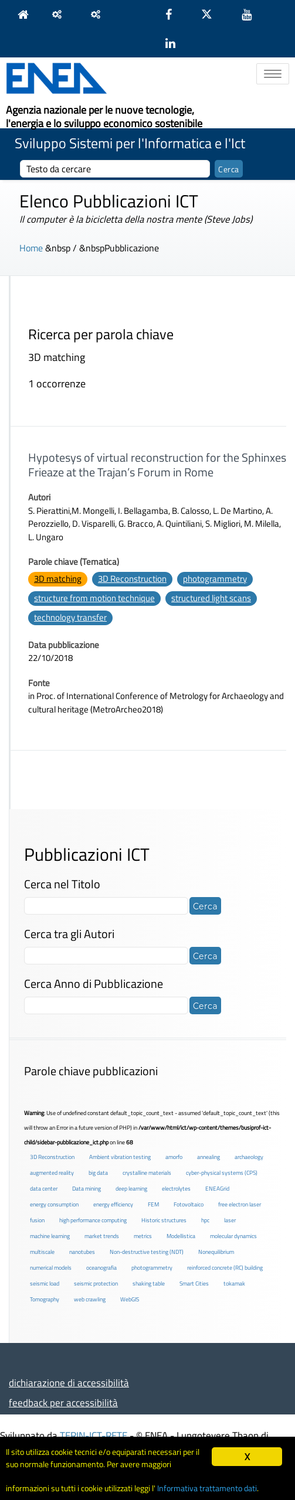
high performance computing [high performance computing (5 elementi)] (93, 1220)
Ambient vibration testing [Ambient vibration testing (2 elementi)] (120, 1157)
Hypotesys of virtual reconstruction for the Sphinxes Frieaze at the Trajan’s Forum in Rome (157, 464)
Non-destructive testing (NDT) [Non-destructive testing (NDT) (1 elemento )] (147, 1251)
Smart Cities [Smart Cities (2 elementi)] (194, 1283)
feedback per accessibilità (63, 1402)
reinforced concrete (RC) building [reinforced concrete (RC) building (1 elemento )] (225, 1267)
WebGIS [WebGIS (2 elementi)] (129, 1299)
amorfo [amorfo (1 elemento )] (173, 1157)
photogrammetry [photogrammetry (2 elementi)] (151, 1267)
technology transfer (70, 617)
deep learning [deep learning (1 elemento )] (131, 1188)
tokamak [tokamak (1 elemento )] (234, 1283)
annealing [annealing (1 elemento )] (208, 1157)
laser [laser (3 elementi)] (230, 1220)
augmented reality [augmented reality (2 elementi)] (52, 1172)
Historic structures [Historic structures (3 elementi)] (164, 1220)
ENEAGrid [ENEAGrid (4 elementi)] (217, 1188)
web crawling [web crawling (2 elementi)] (90, 1299)
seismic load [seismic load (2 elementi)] (44, 1283)
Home (31, 248)
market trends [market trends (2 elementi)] (101, 1236)
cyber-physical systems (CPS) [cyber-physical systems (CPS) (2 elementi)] (221, 1172)
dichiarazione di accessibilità (69, 1382)
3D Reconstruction (132, 578)
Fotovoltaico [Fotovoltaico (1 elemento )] (189, 1204)
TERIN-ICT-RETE (93, 1435)
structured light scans (211, 598)
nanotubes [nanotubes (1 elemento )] (82, 1251)
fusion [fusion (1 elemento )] (37, 1220)
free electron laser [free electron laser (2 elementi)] (239, 1204)
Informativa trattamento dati (207, 1488)
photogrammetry (215, 578)
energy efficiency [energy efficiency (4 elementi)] (113, 1204)
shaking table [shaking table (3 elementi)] (149, 1283)
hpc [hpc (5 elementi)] (205, 1220)
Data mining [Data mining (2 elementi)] (86, 1188)
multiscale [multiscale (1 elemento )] (42, 1251)
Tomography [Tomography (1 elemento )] (44, 1299)
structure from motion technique (94, 598)
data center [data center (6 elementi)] (43, 1188)
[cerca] (115, 169)
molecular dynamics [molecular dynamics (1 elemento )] (233, 1236)
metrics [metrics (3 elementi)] (143, 1236)
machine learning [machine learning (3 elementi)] (50, 1236)
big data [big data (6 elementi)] (98, 1172)
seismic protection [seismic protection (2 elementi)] (96, 1283)
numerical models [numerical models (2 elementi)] (51, 1267)
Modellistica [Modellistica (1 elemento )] (181, 1236)
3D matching (58, 578)
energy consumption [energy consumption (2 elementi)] (54, 1204)
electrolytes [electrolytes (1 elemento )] (176, 1188)
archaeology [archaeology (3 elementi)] (249, 1157)
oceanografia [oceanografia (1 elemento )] (101, 1267)
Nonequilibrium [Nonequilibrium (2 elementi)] (216, 1251)
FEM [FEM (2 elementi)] (153, 1204)
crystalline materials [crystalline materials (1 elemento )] (147, 1172)
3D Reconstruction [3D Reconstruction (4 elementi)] (52, 1157)
